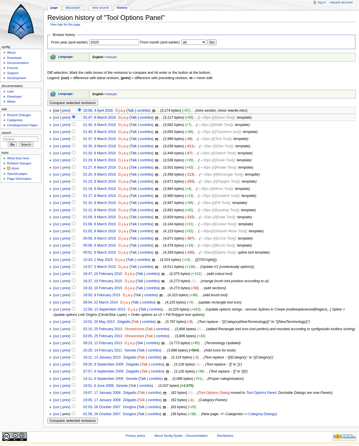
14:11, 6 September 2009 (103, 379)
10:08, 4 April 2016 (98, 110)
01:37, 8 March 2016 (99, 139)
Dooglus (129, 407)
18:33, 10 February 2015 (102, 288)
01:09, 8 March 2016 (99, 217)
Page (54, 7)
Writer (11, 101)
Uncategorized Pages (22, 125)
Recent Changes (19, 115)
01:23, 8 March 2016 (99, 181)
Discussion (72, 7)
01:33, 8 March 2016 (99, 153)
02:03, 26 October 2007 (102, 407)
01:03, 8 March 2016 (99, 231)
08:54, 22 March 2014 (100, 302)
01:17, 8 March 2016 (99, 196)
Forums (12, 68)
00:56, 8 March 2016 (99, 245)
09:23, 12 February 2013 (102, 343)
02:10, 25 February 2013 (102, 329)
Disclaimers (225, 435)
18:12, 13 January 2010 (102, 357)
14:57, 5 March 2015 (99, 267)
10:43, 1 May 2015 (98, 260)
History (122, 7)
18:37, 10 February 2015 (102, 281)
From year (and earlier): (69, 42)
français (111, 57)
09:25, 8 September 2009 (103, 364)
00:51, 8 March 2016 (99, 252)
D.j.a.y (120, 110)
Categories (14, 120)
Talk (131, 110)
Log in (322, 2)
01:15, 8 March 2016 (99, 203)
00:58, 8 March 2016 (99, 238)
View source (100, 7)
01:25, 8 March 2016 (99, 174)
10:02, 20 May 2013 (99, 322)
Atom (15, 168)
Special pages (17, 173)
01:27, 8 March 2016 (99, 167)
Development (16, 78)
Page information (19, 178)
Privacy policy (135, 435)
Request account (341, 2)
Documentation (18, 63)
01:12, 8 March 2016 (99, 210)
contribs (143, 110)
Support (12, 73)
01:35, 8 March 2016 (99, 146)
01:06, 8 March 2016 (99, 224)
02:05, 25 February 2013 (102, 336)
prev (65, 110)
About (11, 52)
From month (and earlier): (160, 42)
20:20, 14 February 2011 (102, 350)
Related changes (19, 163)
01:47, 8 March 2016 (99, 117)
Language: (65, 56)
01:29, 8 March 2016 (99, 160)
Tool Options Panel (261, 393)
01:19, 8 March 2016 (99, 189)
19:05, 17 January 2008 (102, 400)
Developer (14, 96)
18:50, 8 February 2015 (101, 295)
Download (14, 57)
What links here (18, 158)
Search (6, 132)
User (10, 91)
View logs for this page (65, 24)
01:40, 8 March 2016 (99, 132)
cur (56, 117)
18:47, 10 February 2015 (102, 274)
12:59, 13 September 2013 (104, 309)
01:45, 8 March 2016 (99, 125)
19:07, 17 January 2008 (102, 393)
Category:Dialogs (262, 414)
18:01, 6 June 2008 (98, 386)
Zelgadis (123, 322)
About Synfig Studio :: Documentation (181, 435)
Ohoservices (134, 329)
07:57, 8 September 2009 (103, 371)
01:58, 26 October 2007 (102, 414)
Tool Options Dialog (214, 393)
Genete (130, 350)
